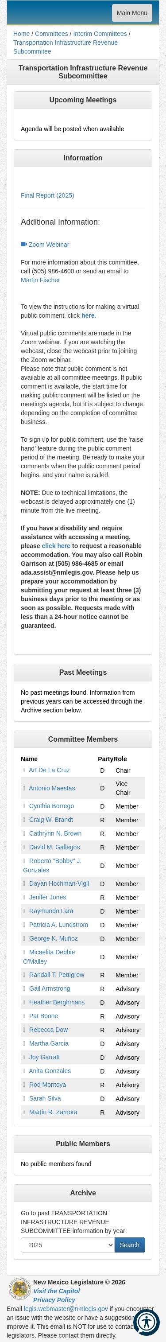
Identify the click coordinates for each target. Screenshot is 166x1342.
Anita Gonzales (50, 1070)
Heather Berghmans (57, 1002)
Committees (51, 33)
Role (120, 758)
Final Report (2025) (47, 195)
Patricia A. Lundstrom (58, 924)
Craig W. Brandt (51, 819)
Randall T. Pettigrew (56, 974)
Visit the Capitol (56, 1291)
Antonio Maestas (52, 788)
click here (56, 545)
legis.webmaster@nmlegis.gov (66, 1308)
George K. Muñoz (53, 938)
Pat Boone (43, 1015)
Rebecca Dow (48, 1029)
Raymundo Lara (51, 910)
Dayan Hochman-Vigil (59, 883)
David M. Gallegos (54, 847)
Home (21, 33)
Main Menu (131, 15)
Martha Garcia (49, 1043)
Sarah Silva (45, 1098)
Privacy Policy (54, 1299)
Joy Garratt (44, 1057)
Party (105, 758)
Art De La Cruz (49, 770)
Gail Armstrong (49, 988)
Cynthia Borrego (51, 805)
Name (29, 758)
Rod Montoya (47, 1084)
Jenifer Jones (47, 897)
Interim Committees (100, 33)
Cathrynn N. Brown (55, 833)
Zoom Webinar (45, 244)
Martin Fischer (40, 280)
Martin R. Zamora (53, 1112)
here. (88, 315)
